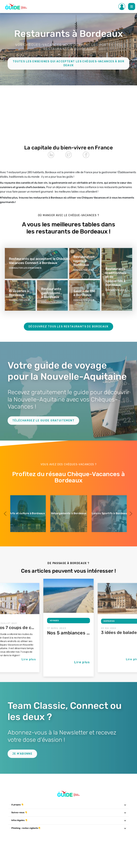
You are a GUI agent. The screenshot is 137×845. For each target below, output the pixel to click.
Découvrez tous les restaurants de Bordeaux (68, 326)
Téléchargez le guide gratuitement (43, 420)
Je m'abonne (22, 753)
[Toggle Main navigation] (131, 6)
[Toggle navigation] (125, 804)
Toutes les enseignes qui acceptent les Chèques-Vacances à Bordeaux (68, 63)
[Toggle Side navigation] (121, 6)
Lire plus (29, 659)
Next (130, 514)
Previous (5, 514)
